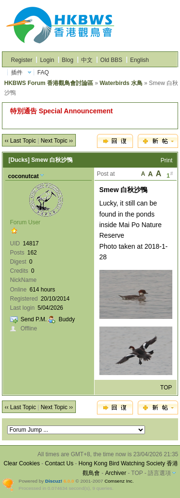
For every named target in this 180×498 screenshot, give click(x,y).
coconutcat (23, 176)
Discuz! (53, 481)
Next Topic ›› (57, 140)
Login (47, 60)
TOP (166, 387)
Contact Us (59, 463)
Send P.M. (34, 319)
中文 (87, 60)
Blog (67, 60)
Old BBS (111, 60)
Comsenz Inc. (119, 481)
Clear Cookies (22, 463)
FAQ (43, 72)
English (139, 60)
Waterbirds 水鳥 (121, 83)
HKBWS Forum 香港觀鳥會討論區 (48, 83)
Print (167, 160)
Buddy (67, 319)
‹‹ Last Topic (20, 140)
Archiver (115, 473)
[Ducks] (19, 160)
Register (22, 60)
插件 (17, 72)
